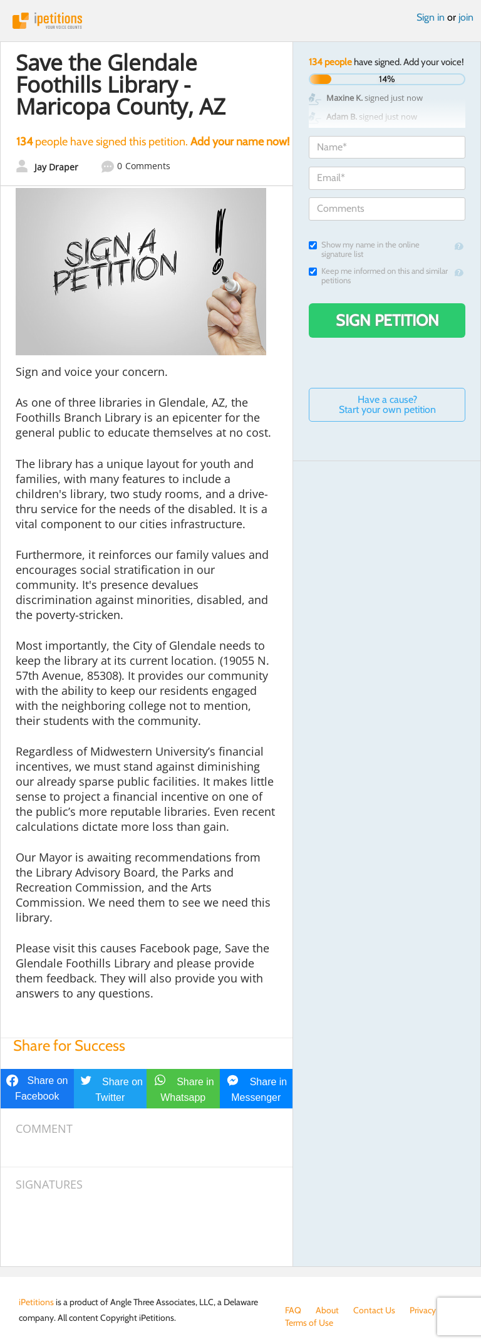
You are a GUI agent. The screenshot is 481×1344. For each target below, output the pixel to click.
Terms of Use (309, 1322)
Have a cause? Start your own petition (387, 404)
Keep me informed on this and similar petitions (378, 275)
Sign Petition (387, 320)
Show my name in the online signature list (364, 249)
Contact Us (374, 1310)
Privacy (423, 1310)
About (327, 1310)
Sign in (430, 17)
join (465, 17)
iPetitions (240, 21)
